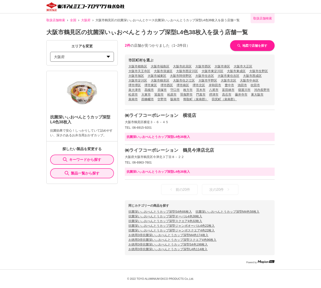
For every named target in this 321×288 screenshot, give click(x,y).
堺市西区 (166, 85)
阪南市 (175, 99)
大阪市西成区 (252, 76)
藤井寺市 (241, 94)
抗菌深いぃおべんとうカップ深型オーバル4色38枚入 (165, 216)
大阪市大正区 (243, 66)
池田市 (242, 85)
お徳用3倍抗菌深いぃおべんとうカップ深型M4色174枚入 (168, 235)
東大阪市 (257, 94)
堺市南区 (183, 85)
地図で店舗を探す (252, 45)
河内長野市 (262, 90)
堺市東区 (150, 85)
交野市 (162, 99)
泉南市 (133, 99)
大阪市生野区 (258, 71)
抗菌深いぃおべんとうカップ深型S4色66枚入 (160, 211)
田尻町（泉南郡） (224, 99)
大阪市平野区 (207, 80)
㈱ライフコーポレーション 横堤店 (160, 115)
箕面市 (159, 94)
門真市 (201, 94)
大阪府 (86, 20)
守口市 (175, 90)
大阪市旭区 (136, 76)
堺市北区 (199, 85)
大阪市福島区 (160, 66)
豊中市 (229, 85)
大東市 (146, 94)
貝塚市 (162, 90)
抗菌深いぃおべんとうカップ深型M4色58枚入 (227, 211)
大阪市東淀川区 (212, 71)
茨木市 (201, 90)
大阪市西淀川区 (187, 71)
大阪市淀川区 (137, 80)
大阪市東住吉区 (228, 76)
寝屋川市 (244, 90)
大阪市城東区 (157, 76)
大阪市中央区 (249, 80)
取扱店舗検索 (55, 20)
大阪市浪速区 (163, 71)
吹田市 (255, 85)
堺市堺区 (134, 85)
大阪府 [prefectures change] (82, 57)
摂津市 (213, 94)
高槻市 (149, 90)
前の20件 (179, 189)
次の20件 (220, 189)
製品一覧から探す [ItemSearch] (82, 173)
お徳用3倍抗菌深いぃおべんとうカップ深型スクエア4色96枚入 (172, 240)
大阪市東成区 (236, 71)
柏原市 (172, 94)
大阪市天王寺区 (139, 71)
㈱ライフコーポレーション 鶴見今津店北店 (169, 150)
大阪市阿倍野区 (181, 76)
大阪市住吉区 (204, 76)
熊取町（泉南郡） (195, 99)
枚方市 (188, 90)
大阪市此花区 (182, 66)
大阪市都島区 (137, 66)
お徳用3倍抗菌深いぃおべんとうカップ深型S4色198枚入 (168, 244)
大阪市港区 (222, 66)
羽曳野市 (186, 94)
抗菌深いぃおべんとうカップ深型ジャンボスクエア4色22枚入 (171, 230)
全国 (73, 20)
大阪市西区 (203, 66)
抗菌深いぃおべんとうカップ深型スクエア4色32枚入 (165, 221)
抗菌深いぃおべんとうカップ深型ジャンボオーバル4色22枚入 (171, 225)
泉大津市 (134, 90)
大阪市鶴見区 (160, 80)
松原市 (133, 94)
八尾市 (213, 90)
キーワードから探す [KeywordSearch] (82, 159)
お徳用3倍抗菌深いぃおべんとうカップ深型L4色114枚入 (168, 249)
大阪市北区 (228, 80)
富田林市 (228, 90)
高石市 (226, 94)
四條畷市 (147, 99)
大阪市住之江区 (184, 80)
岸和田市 (215, 85)
